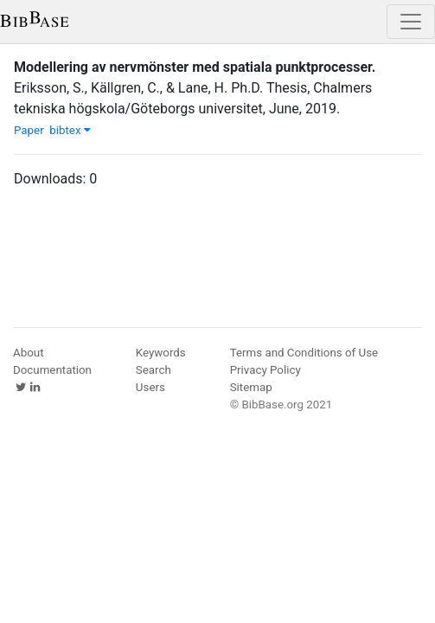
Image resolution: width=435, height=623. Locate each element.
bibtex (70, 130)
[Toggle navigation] (411, 21)
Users (150, 387)
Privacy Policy (265, 369)
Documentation (52, 369)
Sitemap (251, 387)
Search (153, 369)
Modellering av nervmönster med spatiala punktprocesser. (194, 67)
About (28, 352)
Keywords (161, 352)
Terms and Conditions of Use (304, 352)
